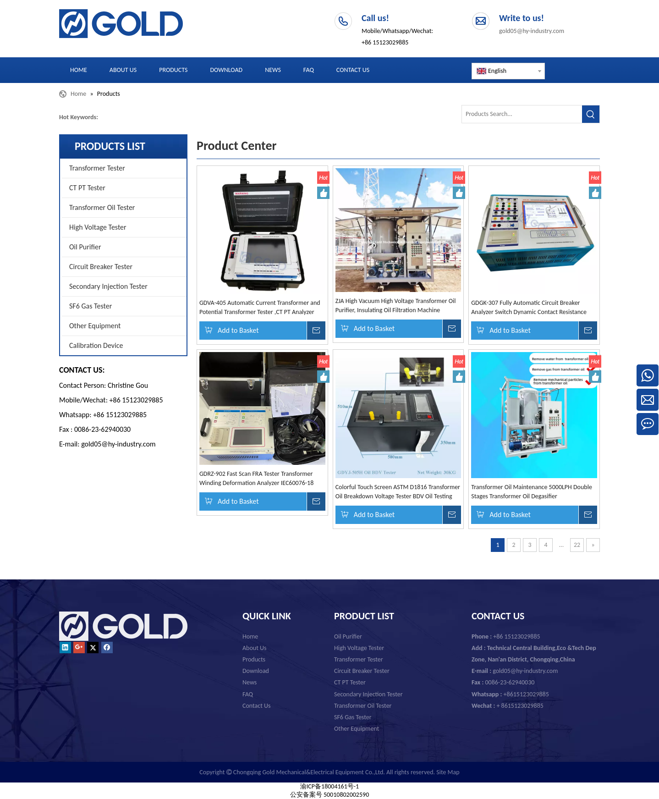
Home (250, 636)
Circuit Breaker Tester (100, 266)
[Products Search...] (522, 114)
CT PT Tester (87, 187)
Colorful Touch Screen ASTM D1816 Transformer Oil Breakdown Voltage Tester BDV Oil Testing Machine (397, 492)
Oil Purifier (85, 246)
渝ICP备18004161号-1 (329, 786)
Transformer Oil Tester (102, 207)
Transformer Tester (97, 168)
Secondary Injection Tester (108, 286)
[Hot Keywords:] (590, 114)
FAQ (247, 694)
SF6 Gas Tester (90, 306)
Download (255, 671)
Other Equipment (95, 325)
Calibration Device (96, 345)
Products (253, 659)
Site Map (447, 772)
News (249, 682)
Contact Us (256, 706)
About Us (254, 648)
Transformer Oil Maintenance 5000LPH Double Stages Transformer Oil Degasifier (531, 491)
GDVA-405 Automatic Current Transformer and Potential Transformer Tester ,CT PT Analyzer (259, 307)
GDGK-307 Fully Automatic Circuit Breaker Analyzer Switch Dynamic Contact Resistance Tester (529, 308)
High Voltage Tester (97, 227)
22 (577, 545)
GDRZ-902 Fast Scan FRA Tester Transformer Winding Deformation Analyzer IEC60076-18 (256, 478)
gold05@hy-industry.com (531, 31)
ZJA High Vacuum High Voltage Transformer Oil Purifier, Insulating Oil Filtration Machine (395, 305)
